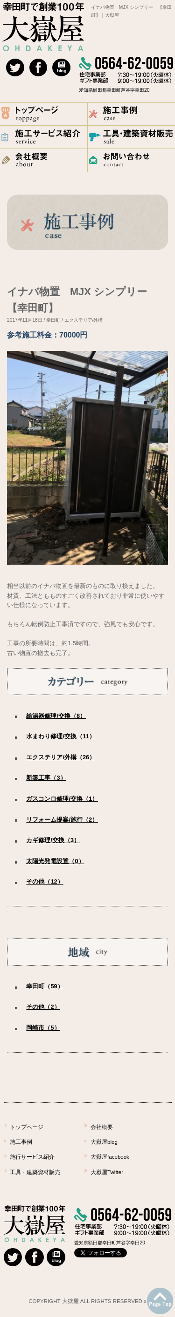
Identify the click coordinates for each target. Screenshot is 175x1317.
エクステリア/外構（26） (60, 757)
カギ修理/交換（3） (53, 840)
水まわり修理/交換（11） (60, 736)
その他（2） (43, 1006)
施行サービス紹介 (32, 1157)
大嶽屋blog (104, 1142)
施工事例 (21, 1142)
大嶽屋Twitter (107, 1172)
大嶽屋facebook (110, 1157)
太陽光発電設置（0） (55, 861)
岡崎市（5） (43, 1027)
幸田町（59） (44, 986)
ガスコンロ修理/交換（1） (62, 798)
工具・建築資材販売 (35, 1172)
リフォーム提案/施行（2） (62, 819)
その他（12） (44, 881)
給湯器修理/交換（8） (56, 715)
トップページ (26, 1127)
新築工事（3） (46, 777)
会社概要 (102, 1127)
